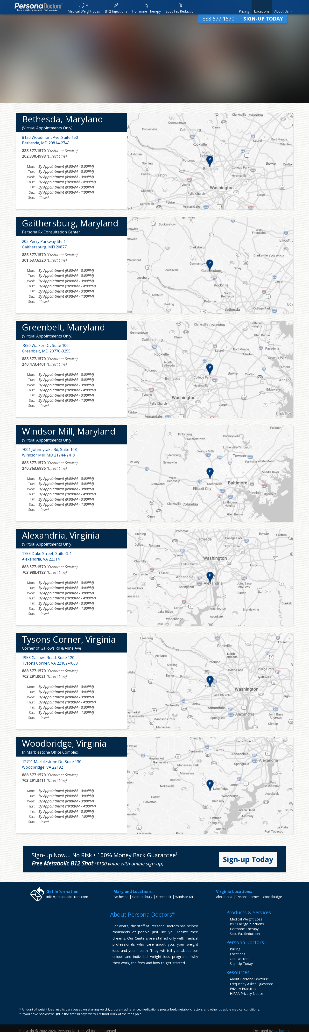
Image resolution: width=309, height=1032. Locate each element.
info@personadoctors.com (67, 896)
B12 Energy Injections (247, 924)
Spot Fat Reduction (245, 933)
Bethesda (120, 896)
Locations (237, 954)
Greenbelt (163, 896)
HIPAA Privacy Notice (246, 993)
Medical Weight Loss (246, 919)
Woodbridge (272, 896)
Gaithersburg (142, 896)
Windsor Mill (184, 896)
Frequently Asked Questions (252, 984)
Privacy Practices (243, 988)
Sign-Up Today (263, 19)
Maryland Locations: (133, 891)
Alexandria (224, 896)
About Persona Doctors (249, 979)
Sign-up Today (248, 859)
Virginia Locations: (234, 891)
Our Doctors (239, 958)
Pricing (235, 949)
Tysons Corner (247, 896)
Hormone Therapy (244, 929)
